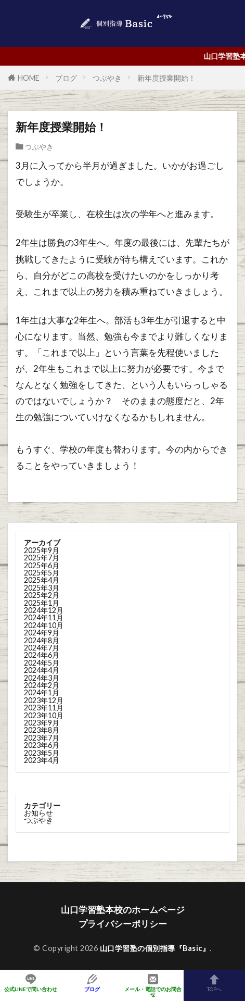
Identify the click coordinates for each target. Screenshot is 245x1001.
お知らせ (38, 812)
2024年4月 (41, 670)
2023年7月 (41, 737)
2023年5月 (41, 752)
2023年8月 (41, 729)
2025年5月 (41, 572)
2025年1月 (41, 602)
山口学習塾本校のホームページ (123, 909)
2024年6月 (41, 654)
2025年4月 (41, 579)
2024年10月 (43, 625)
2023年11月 (43, 707)
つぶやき (107, 77)
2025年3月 (41, 587)
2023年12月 (43, 700)
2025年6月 (41, 565)
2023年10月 (43, 715)
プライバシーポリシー (123, 923)
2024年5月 (41, 662)
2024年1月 (41, 692)
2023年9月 (41, 722)
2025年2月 (41, 595)
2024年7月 (41, 647)
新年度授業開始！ (166, 77)
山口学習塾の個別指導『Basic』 (155, 948)
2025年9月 (41, 550)
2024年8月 (41, 640)
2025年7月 (41, 557)
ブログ (66, 77)
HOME (29, 77)
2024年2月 (41, 685)
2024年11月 (43, 617)
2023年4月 (41, 760)
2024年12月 (43, 610)
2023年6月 (41, 745)
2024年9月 (41, 632)
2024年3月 (41, 677)
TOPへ (214, 983)
